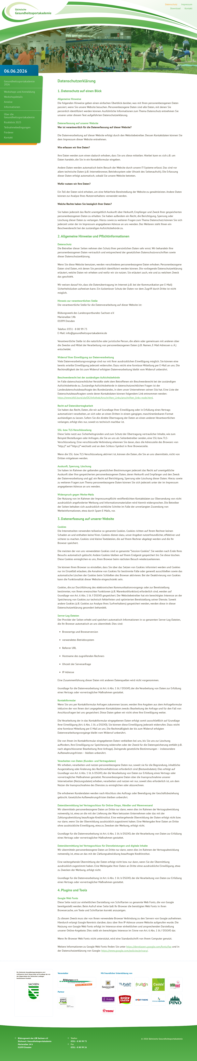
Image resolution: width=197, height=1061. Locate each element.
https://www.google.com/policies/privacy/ (124, 950)
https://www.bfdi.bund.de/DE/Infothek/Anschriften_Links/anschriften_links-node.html (105, 397)
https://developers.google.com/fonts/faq (148, 946)
